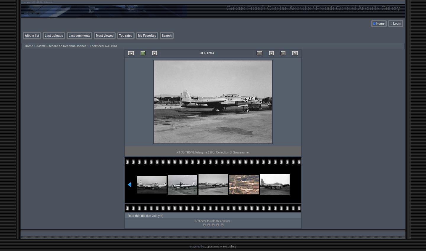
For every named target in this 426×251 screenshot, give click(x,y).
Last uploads (54, 35)
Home (380, 23)
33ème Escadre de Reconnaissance (61, 46)
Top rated (126, 35)
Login (397, 23)
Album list (32, 35)
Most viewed (104, 35)
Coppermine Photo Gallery (220, 246)
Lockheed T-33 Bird (103, 46)
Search (167, 35)
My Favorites (147, 35)
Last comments (79, 35)
